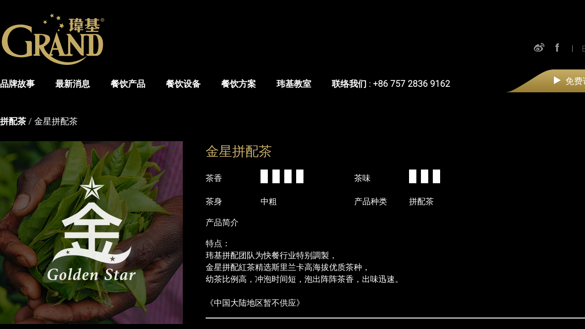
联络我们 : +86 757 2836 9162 (391, 84)
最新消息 (72, 84)
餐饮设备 (183, 84)
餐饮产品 (128, 84)
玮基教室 (294, 84)
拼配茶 (13, 121)
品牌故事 (17, 84)
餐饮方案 (238, 84)
